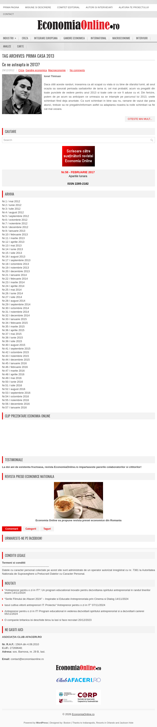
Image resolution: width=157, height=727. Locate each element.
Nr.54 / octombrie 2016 (15, 396)
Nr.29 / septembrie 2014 (16, 304)
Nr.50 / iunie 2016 (12, 381)
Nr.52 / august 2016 (13, 389)
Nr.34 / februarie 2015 (15, 322)
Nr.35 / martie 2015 (13, 326)
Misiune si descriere (38, 7)
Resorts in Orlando (105, 722)
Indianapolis (89, 722)
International (98, 38)
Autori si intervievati (99, 7)
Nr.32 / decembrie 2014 (16, 315)
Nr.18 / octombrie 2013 (15, 263)
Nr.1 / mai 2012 (11, 201)
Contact (8, 14)
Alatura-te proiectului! (134, 7)
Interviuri (142, 38)
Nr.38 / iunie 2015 (12, 337)
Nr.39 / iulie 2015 (12, 341)
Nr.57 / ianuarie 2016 (14, 407)
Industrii (11, 37)
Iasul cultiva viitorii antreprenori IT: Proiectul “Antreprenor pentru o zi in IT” (47, 605)
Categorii (31, 528)
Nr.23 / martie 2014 (13, 282)
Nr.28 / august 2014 (13, 300)
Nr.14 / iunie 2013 (12, 249)
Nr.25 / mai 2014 (11, 289)
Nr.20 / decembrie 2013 (16, 271)
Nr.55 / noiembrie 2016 (15, 400)
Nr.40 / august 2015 (13, 344)
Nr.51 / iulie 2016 (12, 385)
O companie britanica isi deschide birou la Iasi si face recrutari (40, 619)
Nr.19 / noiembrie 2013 (15, 267)
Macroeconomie (121, 38)
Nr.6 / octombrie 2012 (14, 219)
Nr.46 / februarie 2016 (15, 367)
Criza (25, 38)
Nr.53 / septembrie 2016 (16, 392)
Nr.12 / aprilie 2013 (13, 241)
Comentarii (11, 528)
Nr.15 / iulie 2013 (12, 252)
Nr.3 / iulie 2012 (11, 208)
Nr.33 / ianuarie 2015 (14, 319)
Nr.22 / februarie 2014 (15, 278)
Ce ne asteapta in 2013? (21, 64)
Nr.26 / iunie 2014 (12, 293)
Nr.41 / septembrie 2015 (16, 348)
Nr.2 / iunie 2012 (11, 205)
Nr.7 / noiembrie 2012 (14, 223)
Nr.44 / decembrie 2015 (16, 359)
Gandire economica (74, 38)
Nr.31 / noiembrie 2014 (15, 311)
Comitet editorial (68, 7)
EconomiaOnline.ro (83, 714)
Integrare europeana (45, 38)
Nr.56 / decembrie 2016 (16, 403)
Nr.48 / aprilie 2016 (13, 374)
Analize (7, 46)
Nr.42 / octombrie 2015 (15, 352)
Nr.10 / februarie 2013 (15, 234)
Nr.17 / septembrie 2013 (16, 260)
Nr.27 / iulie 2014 (12, 297)
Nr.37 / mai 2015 (11, 333)
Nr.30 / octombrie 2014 (15, 308)
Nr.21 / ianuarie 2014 (14, 274)
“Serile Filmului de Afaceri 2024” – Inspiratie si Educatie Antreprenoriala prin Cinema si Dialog (59, 598)
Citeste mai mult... (140, 119)
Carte (20, 46)
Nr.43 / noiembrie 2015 (15, 355)
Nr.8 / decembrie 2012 (15, 227)
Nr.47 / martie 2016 (13, 370)
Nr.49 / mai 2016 (11, 378)
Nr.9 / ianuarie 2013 (13, 230)
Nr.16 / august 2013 (13, 256)
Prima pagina (11, 7)
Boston (67, 722)
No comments (77, 70)
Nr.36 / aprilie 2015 (13, 330)
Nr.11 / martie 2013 (13, 238)
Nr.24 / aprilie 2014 (13, 286)
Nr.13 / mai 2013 (11, 245)
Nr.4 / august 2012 (13, 212)
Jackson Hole (126, 722)
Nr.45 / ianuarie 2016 (14, 363)
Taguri (47, 528)
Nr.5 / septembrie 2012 (15, 216)
